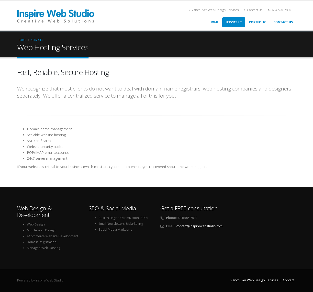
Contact (288, 280)
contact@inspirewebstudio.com (199, 226)
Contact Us (253, 10)
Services (232, 22)
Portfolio (258, 22)
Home (214, 22)
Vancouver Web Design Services (214, 10)
